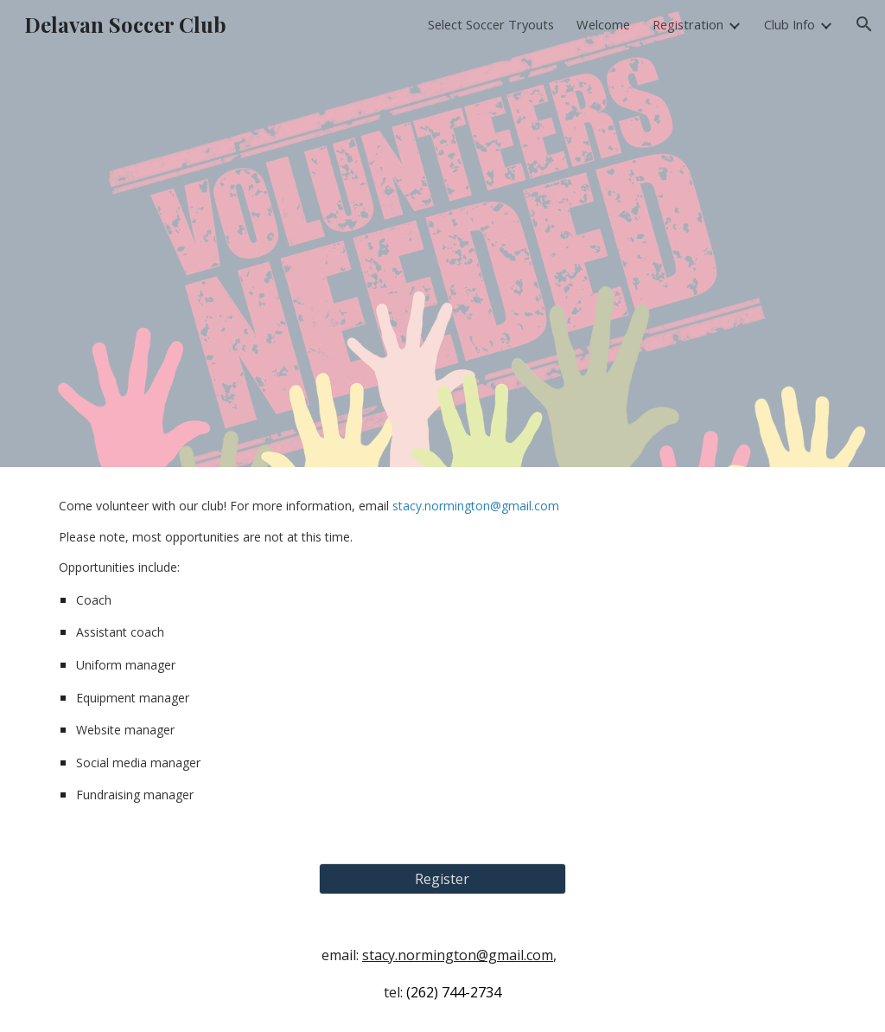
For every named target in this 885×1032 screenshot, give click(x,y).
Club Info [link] (789, 24)
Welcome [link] (603, 24)
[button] (864, 24)
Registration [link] (688, 24)
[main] (443, 655)
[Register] (442, 879)
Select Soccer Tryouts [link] (491, 24)
